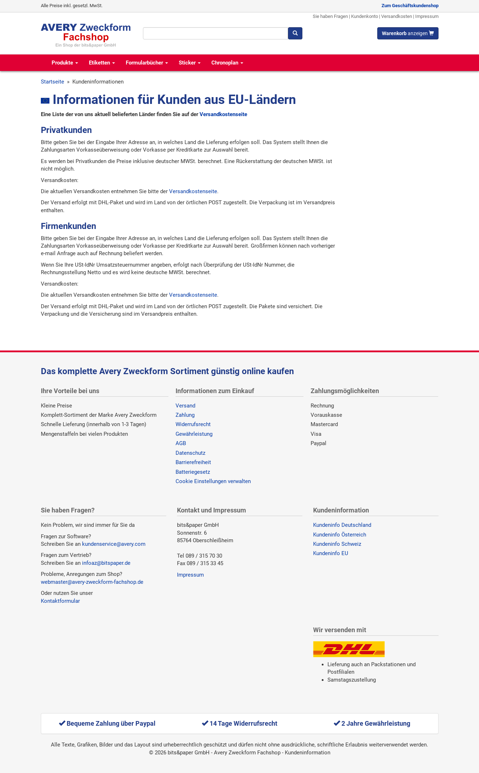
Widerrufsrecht (193, 424)
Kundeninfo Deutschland (342, 525)
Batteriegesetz (193, 472)
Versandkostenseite (223, 114)
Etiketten (102, 62)
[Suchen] (295, 33)
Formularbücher (147, 62)
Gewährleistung (194, 434)
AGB (181, 443)
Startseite (52, 81)
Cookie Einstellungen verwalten (213, 481)
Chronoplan (227, 62)
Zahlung (185, 415)
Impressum (427, 16)
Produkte (65, 62)
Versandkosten (396, 16)
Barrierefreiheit (193, 462)
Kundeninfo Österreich (339, 534)
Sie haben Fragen (330, 16)
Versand (185, 405)
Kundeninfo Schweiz (337, 544)
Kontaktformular (60, 601)
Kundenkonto (364, 16)
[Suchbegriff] (215, 33)
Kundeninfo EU (330, 553)
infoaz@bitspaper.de (106, 563)
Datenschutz (190, 453)
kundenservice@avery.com (113, 544)
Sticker (190, 62)
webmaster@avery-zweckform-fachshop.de (92, 582)
